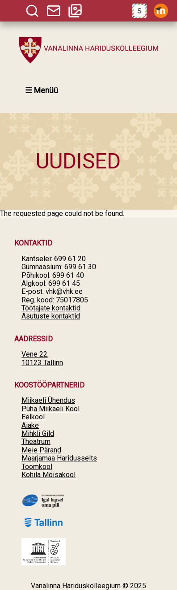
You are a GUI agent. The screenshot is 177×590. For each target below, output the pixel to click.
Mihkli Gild (37, 433)
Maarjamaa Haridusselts (59, 458)
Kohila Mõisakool (48, 474)
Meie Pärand (41, 450)
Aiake (30, 425)
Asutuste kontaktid (50, 316)
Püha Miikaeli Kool (50, 409)
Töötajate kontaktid (50, 308)
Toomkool (36, 466)
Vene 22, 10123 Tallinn (42, 358)
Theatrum (36, 441)
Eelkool (33, 417)
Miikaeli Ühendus (48, 400)
